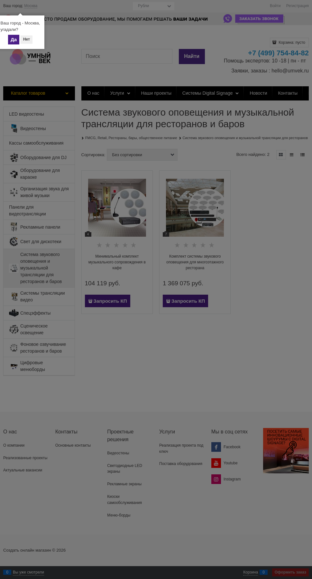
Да (14, 39)
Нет (26, 39)
